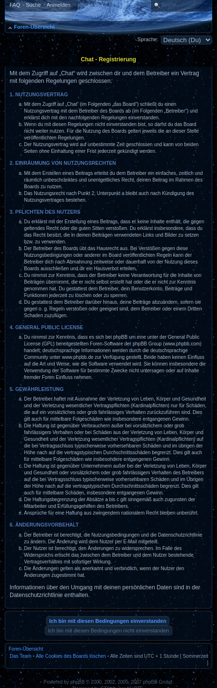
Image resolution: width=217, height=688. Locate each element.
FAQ (15, 5)
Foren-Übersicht (34, 27)
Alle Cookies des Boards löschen (71, 656)
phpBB (77, 682)
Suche (33, 5)
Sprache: (147, 39)
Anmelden (59, 5)
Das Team (21, 656)
